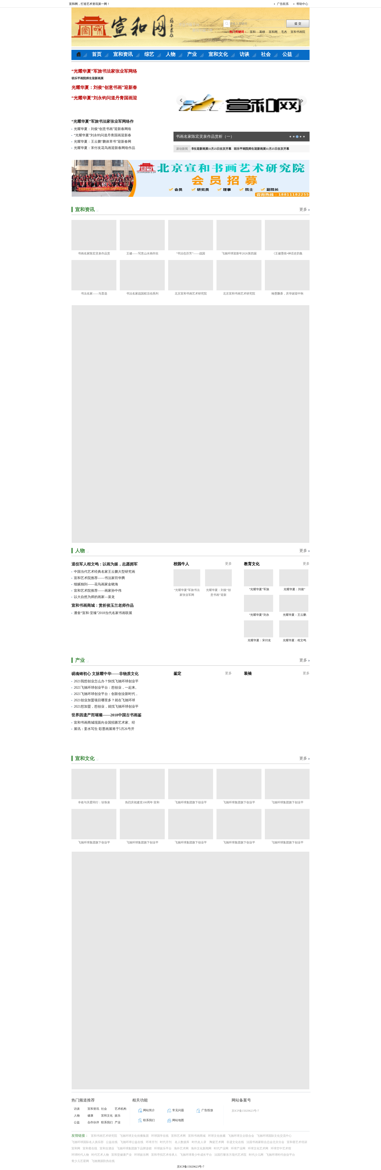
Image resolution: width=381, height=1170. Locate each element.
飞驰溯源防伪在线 (103, 1161)
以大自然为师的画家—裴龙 (94, 597)
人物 (170, 54)
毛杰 (284, 32)
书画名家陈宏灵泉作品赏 (94, 253)
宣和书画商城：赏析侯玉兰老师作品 (102, 605)
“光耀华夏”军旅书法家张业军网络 (104, 71)
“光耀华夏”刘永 (259, 614)
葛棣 (262, 32)
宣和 (253, 32)
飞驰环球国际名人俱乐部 (87, 1142)
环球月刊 (151, 1142)
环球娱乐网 (141, 1154)
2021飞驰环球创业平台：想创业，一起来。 (106, 687)
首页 (97, 54)
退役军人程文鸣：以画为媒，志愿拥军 (104, 564)
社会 (266, 54)
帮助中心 (302, 4)
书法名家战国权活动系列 (142, 293)
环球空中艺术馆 (281, 1148)
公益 (287, 54)
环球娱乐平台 (163, 1148)
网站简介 (149, 1110)
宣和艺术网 (178, 1135)
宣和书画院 (298, 32)
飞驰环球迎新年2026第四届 (239, 253)
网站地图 (178, 1120)
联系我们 (107, 1122)
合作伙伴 (93, 1122)
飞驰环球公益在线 (131, 1142)
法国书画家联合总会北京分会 (265, 1142)
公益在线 (112, 1142)
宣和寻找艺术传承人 (164, 1154)
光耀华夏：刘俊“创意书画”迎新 (218, 592)
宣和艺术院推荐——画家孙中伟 (97, 590)
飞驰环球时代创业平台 (280, 1154)
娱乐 (118, 1115)
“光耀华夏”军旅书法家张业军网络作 (102, 121)
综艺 (149, 54)
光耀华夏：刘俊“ (294, 589)
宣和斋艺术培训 (297, 1142)
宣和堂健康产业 (121, 1154)
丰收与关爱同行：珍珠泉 (94, 802)
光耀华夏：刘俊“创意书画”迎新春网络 (102, 129)
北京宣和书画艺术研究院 (191, 293)
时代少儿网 (256, 1154)
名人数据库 (182, 1142)
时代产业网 (221, 1148)
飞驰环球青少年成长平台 (196, 1154)
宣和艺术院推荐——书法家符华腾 (99, 578)
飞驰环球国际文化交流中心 (274, 1135)
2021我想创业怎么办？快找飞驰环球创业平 (106, 681)
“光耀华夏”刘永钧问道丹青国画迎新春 (102, 135)
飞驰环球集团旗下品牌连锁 (134, 1148)
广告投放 (207, 1110)
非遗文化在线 (235, 1142)
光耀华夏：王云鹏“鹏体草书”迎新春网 (102, 141)
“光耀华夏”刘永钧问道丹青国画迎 (104, 97)
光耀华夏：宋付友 (259, 640)
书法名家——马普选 (94, 293)
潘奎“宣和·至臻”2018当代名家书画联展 (103, 613)
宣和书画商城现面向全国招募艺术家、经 (104, 722)
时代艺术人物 (100, 1154)
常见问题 (178, 1110)
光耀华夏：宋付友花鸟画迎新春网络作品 (104, 148)
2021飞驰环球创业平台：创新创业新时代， (106, 694)
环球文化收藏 (216, 1135)
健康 (90, 1115)
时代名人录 (199, 1142)
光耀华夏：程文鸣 (294, 640)
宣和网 (273, 32)
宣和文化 (218, 54)
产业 (192, 54)
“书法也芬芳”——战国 (190, 253)
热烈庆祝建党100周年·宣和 (142, 802)
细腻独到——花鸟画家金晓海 (96, 584)
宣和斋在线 (90, 1148)
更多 (303, 209)
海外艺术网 (181, 1148)
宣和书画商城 (197, 1135)
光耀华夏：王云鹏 (294, 614)
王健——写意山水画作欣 (142, 253)
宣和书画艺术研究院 (104, 1135)
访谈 (244, 54)
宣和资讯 (123, 54)
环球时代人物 (80, 1154)
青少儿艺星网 (80, 1161)
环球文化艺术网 (258, 1148)
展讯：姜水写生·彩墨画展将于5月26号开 (104, 729)
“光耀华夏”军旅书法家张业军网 (187, 592)
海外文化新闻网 (201, 1148)
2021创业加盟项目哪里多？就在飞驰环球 (104, 700)
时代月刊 (166, 1142)
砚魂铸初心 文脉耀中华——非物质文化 (105, 674)
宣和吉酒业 (107, 1148)
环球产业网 (238, 1148)
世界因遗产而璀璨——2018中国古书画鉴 (106, 715)
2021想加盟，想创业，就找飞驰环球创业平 (106, 706)
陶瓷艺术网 (216, 1142)
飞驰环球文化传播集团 (134, 1135)
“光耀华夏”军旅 (259, 589)
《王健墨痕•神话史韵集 (287, 253)
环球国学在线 (160, 1135)
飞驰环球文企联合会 (241, 1135)
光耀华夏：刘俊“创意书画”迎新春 (104, 87)
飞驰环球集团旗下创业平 (191, 802)
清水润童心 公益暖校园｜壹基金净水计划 (211, 136)
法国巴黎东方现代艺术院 (230, 1154)
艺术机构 (120, 1108)
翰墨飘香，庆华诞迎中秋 (287, 293)
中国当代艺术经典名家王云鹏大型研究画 (104, 571)
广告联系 (283, 4)
